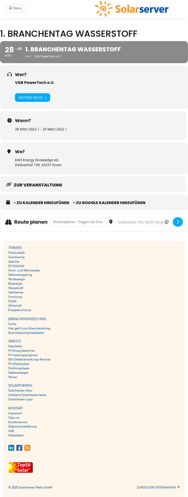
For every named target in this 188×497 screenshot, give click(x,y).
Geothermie (15, 292)
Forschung (15, 297)
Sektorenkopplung (20, 275)
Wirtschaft (15, 306)
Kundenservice (17, 422)
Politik (12, 301)
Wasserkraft (15, 288)
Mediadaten (16, 435)
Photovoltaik (16, 253)
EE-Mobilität (16, 266)
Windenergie (16, 279)
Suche (12, 324)
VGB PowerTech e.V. (35, 82)
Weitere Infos (33, 97)
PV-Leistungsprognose (22, 355)
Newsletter (15, 346)
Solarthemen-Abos (20, 391)
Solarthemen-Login (20, 399)
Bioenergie (15, 284)
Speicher (13, 262)
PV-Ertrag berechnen (21, 351)
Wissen (12, 377)
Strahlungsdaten (18, 368)
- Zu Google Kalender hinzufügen (109, 202)
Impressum (15, 413)
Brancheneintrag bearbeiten (26, 333)
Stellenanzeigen (18, 373)
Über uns (14, 418)
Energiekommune (19, 310)
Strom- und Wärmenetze (24, 270)
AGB (11, 431)
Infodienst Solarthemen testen (27, 395)
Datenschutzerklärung (22, 426)
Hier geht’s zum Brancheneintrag (29, 328)
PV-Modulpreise (18, 364)
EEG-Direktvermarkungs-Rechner (29, 359)
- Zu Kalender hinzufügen (41, 202)
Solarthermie (16, 257)
